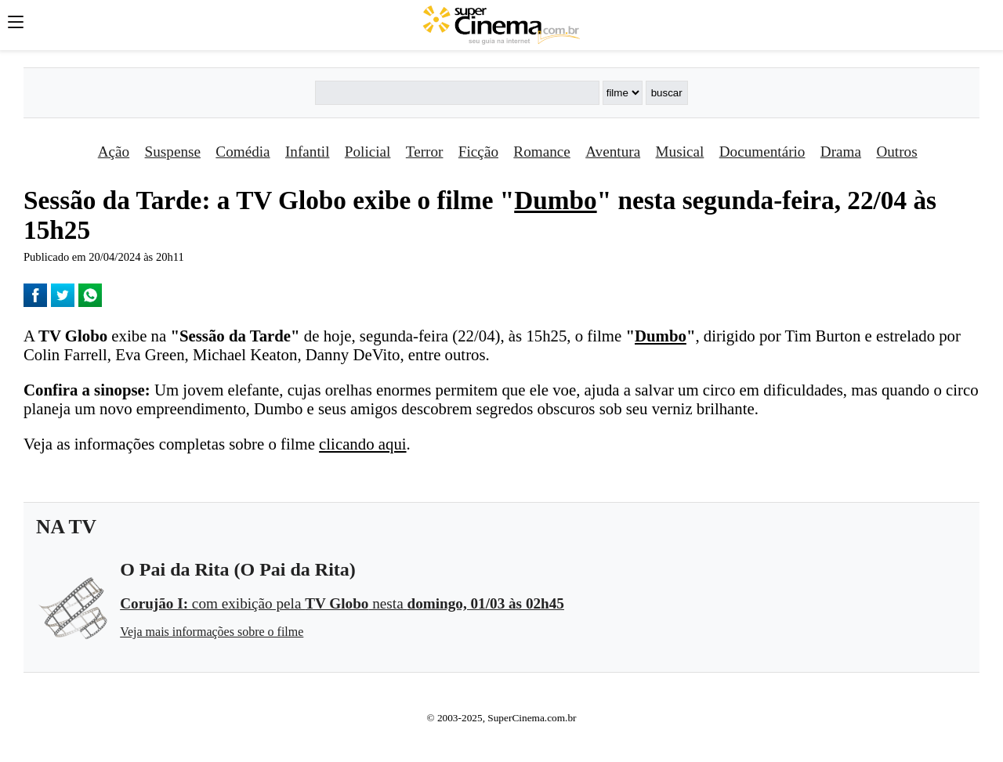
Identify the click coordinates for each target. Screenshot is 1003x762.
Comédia (242, 151)
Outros (896, 151)
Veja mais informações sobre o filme (211, 631)
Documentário (762, 151)
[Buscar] (457, 93)
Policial (368, 151)
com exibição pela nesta (342, 603)
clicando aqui (362, 444)
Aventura (612, 151)
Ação (113, 151)
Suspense (173, 151)
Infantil (307, 151)
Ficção (478, 151)
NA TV (66, 526)
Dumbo (555, 200)
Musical (680, 151)
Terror (425, 151)
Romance (541, 151)
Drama (840, 151)
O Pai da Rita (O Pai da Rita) (238, 569)
